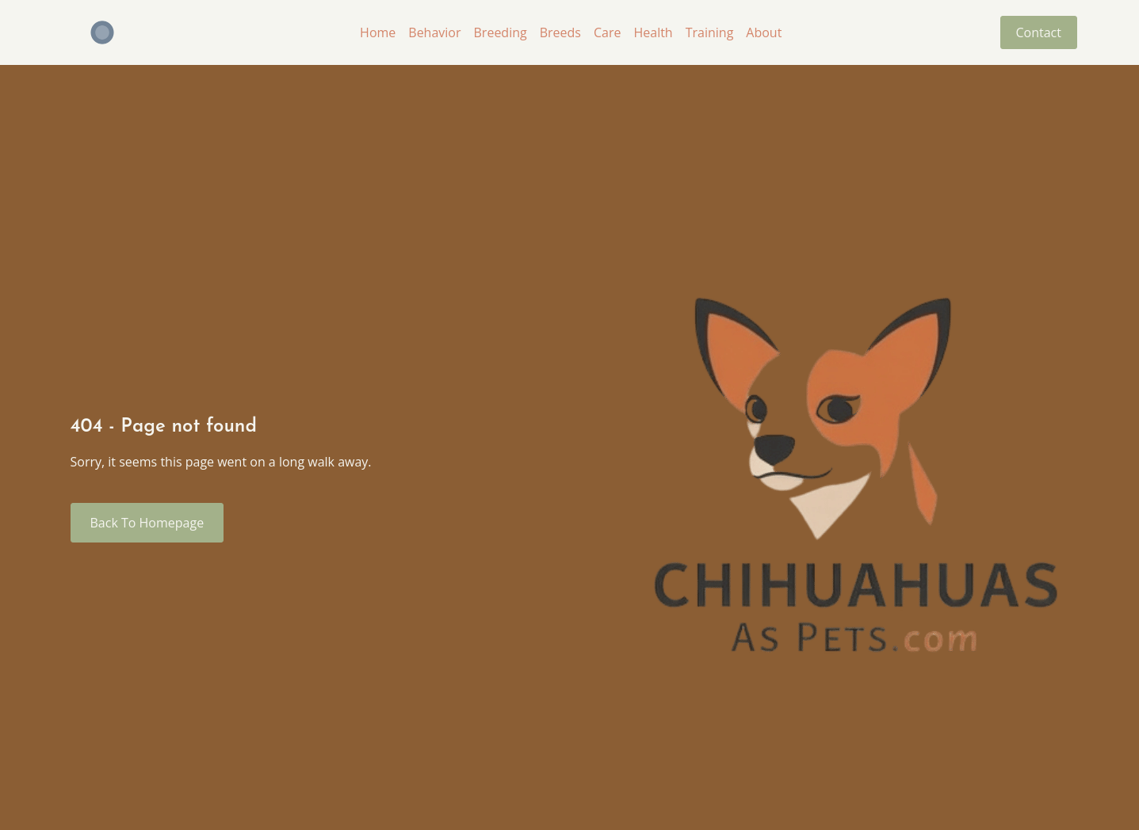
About (763, 32)
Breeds (558, 32)
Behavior (433, 32)
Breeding (499, 32)
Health (652, 32)
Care (606, 32)
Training (708, 32)
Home (377, 32)
